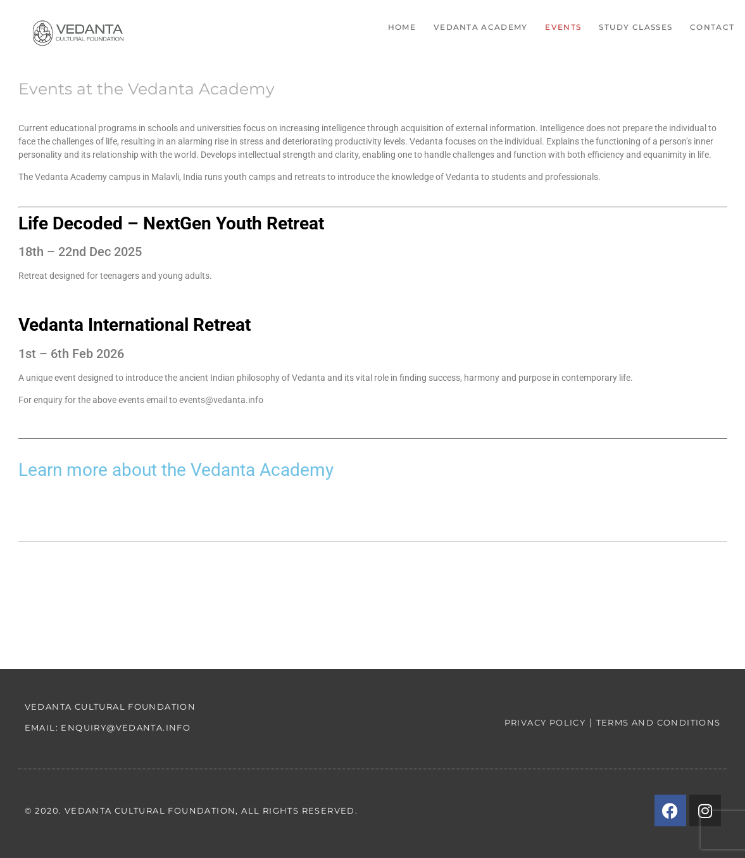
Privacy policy (545, 722)
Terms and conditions (658, 722)
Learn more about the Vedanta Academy (176, 469)
